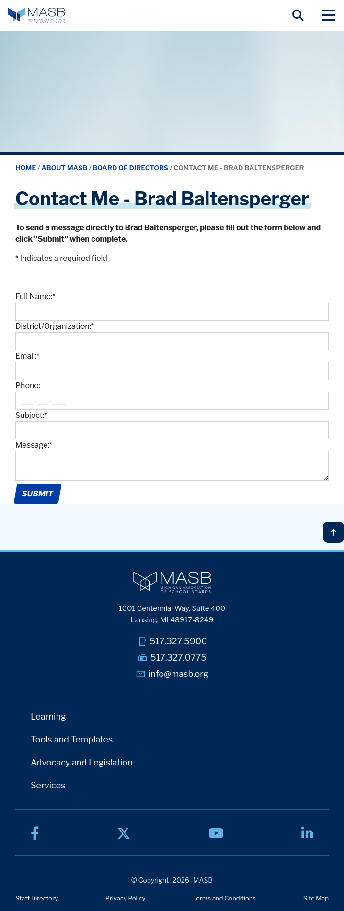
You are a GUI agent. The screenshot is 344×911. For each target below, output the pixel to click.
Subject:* (31, 415)
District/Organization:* (54, 326)
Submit (37, 493)
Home (26, 168)
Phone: (27, 385)
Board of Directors (131, 168)
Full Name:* (35, 296)
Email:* (27, 355)
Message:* (33, 445)
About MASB (65, 168)
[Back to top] (333, 532)
